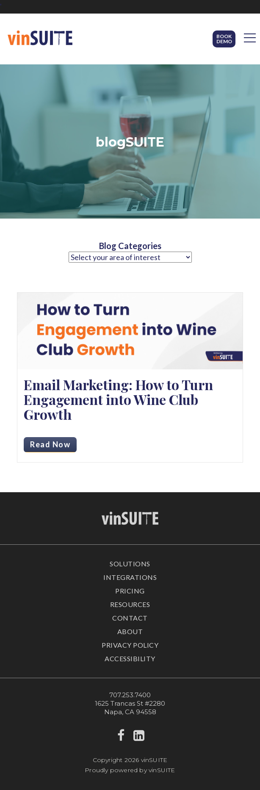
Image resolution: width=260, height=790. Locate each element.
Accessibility (130, 658)
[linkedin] (139, 738)
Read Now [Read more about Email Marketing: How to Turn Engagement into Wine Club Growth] (50, 444)
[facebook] (121, 738)
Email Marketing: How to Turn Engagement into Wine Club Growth (118, 399)
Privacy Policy (130, 645)
